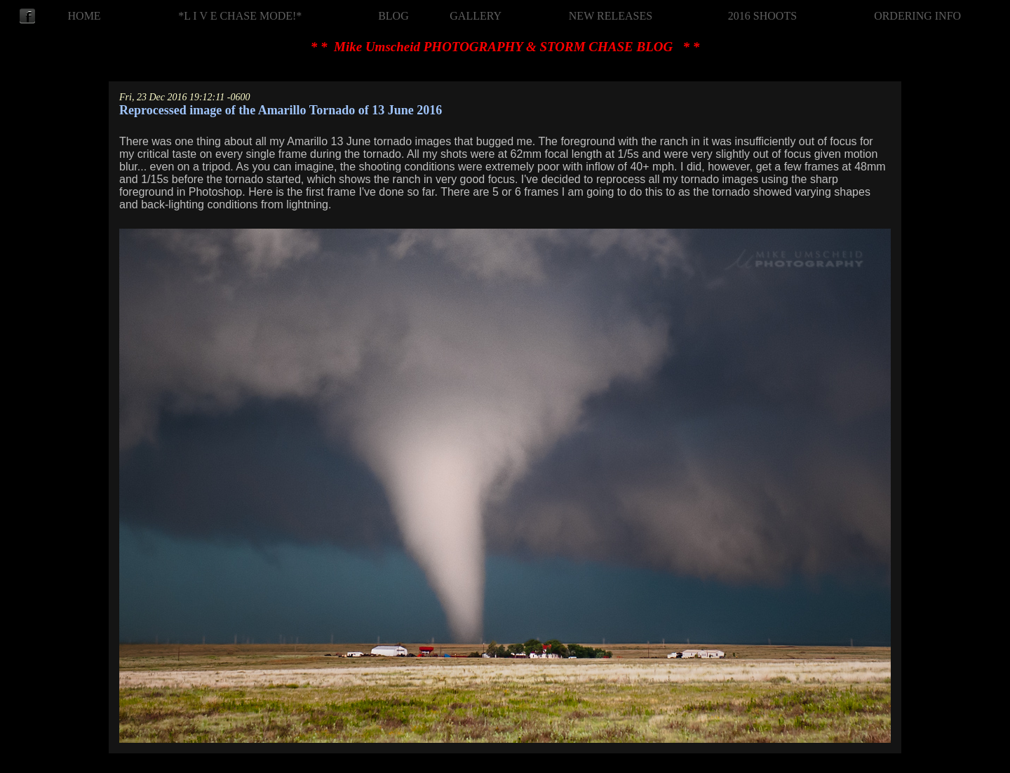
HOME (84, 16)
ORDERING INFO (917, 16)
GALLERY (475, 16)
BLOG (393, 16)
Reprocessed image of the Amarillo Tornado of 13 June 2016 (280, 110)
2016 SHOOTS (762, 16)
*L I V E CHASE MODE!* (240, 16)
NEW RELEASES (610, 16)
